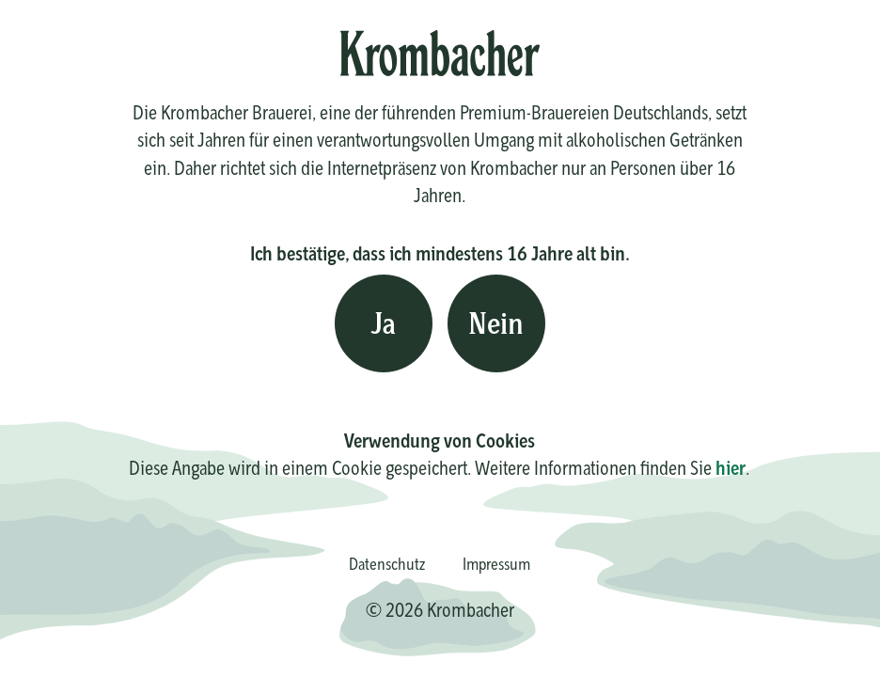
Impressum (496, 564)
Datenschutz (387, 564)
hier (730, 468)
